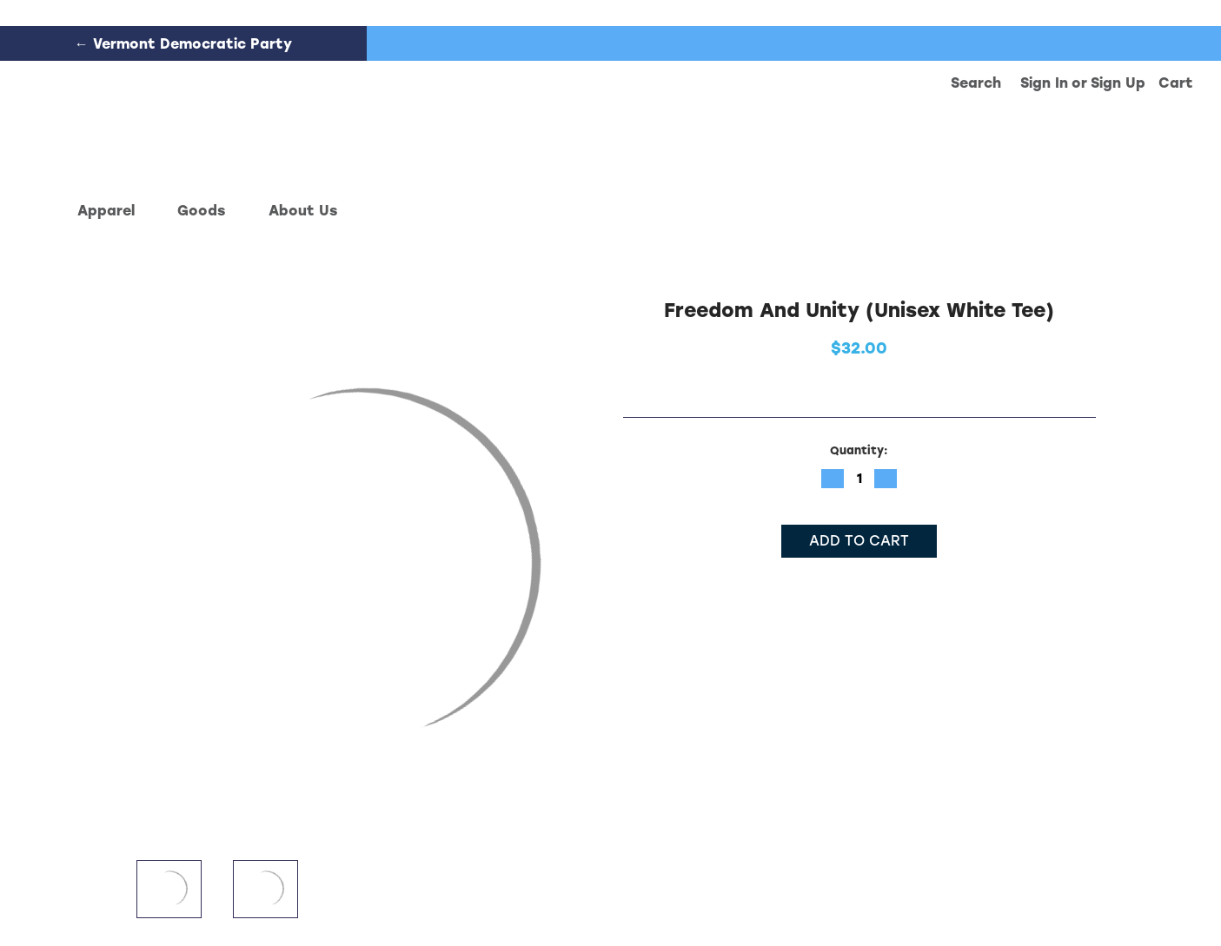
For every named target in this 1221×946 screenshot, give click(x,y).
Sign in (1044, 83)
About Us (303, 210)
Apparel (113, 210)
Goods (209, 210)
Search (976, 83)
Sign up (1118, 83)
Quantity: (859, 450)
